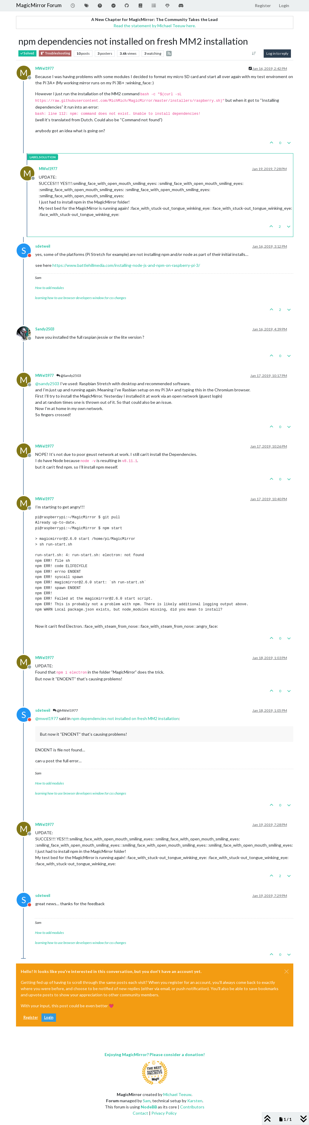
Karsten (194, 1100)
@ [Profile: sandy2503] (47, 383)
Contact (140, 1113)
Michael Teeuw (177, 1094)
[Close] (286, 971)
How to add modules (49, 287)
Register (30, 1017)
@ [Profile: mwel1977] (46, 718)
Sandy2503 (44, 329)
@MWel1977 (65, 710)
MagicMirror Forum (39, 5)
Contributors (192, 1106)
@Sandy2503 (68, 375)
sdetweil (42, 246)
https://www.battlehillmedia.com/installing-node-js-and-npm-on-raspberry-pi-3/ (126, 265)
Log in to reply (277, 53)
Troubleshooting (55, 53)
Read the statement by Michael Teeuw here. (154, 25)
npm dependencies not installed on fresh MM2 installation (125, 718)
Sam (147, 1100)
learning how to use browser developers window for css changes (80, 298)
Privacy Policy (164, 1113)
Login (48, 1017)
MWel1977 (44, 68)
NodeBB (149, 1106)
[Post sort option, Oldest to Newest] (254, 53)
